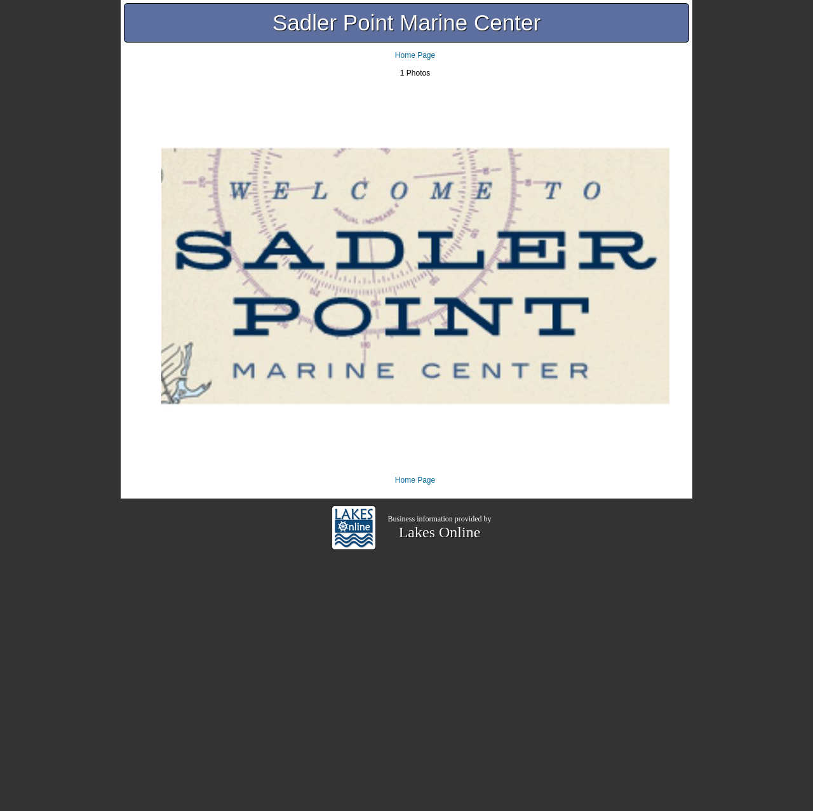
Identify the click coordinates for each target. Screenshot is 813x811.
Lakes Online (440, 532)
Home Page (415, 55)
